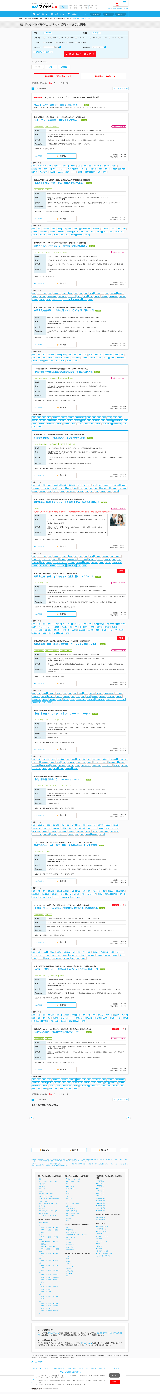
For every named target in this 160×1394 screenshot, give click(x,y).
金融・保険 (69, 1206)
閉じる (114, 1375)
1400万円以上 (101, 1208)
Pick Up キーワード (45, 1369)
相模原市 (56, 1249)
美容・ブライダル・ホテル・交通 (48, 1211)
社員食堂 (66, 357)
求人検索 (35, 1369)
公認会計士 (57, 166)
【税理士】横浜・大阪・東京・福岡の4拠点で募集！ (59, 183)
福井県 (56, 1260)
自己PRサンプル (101, 1231)
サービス (68, 1193)
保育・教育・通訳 (43, 1213)
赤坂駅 (60, 699)
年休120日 (91, 699)
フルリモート (36, 768)
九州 (63, 7)
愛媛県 (56, 1296)
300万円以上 (100, 1181)
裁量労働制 (61, 232)
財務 (76, 293)
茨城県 (42, 1237)
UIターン (55, 169)
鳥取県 (42, 1286)
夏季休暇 (34, 172)
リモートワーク (111, 699)
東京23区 (56, 1246)
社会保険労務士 (80, 417)
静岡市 (42, 1270)
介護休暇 (86, 1082)
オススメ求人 (96, 14)
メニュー (125, 5)
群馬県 (56, 1237)
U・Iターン (105, 228)
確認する (115, 1381)
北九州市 (50, 1310)
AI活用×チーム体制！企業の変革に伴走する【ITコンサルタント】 (58, 105)
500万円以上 (100, 1186)
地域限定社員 (77, 299)
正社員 (67, 172)
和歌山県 (56, 1277)
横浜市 (42, 1249)
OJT (106, 1082)
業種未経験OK (101, 1219)
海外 (96, 8)
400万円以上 (100, 1183)
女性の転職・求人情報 (103, 1256)
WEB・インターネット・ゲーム (47, 1216)
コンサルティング (71, 1208)
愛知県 (61, 633)
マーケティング (42, 166)
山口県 (49, 1289)
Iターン (63, 169)
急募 (107, 293)
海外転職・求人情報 (102, 1251)
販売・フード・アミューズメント (48, 1181)
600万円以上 (100, 1188)
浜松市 (49, 1270)
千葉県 (48, 1241)
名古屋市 (56, 1270)
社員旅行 (107, 627)
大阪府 (87, 235)
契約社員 (68, 1259)
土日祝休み (48, 630)
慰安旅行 (63, 1021)
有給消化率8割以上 (71, 1232)
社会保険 (60, 172)
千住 (39, 1079)
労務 (114, 417)
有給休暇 (52, 172)
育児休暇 (34, 235)
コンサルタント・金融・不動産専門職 (49, 1198)
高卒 (93, 172)
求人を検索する (42, 14)
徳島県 (42, 1296)
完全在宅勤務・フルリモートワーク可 (76, 1235)
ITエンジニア (42, 1191)
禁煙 (76, 169)
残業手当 (107, 169)
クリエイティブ (43, 1201)
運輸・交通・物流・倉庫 (72, 1213)
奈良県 (49, 1277)
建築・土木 (42, 1189)
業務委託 (68, 1261)
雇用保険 (115, 955)
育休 (87, 169)
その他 (67, 1220)
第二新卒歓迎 (69, 1230)
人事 (64, 228)
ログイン (117, 5)
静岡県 (116, 491)
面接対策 (99, 1246)
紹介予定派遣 (69, 1271)
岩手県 (49, 1227)
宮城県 (56, 1227)
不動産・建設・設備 (71, 1211)
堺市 (55, 1279)
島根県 (49, 1286)
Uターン (34, 955)
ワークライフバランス (60, 562)
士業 (50, 166)
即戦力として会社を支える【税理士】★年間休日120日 (61, 246)
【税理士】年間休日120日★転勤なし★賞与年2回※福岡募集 (63, 372)
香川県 (49, 1296)
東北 (75, 5)
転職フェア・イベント (79, 14)
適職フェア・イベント (103, 1236)
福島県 (56, 1230)
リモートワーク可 (71, 1237)
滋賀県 (42, 1274)
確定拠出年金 (58, 357)
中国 (81, 8)
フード (67, 1201)
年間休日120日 (119, 232)
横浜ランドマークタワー (87, 232)
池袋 (33, 1079)
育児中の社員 (107, 423)
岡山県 (56, 1286)
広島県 (42, 1289)
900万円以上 (100, 1195)
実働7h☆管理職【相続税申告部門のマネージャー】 (59, 1032)
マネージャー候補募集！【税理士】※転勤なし (57, 120)
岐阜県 (42, 1265)
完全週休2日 (47, 169)
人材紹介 (68, 1263)
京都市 (42, 1279)
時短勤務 (41, 423)
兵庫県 (42, 1277)
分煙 (82, 169)
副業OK (68, 1239)
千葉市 (42, 1246)
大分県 (49, 1306)
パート (74, 172)
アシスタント (36, 559)
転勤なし (114, 166)
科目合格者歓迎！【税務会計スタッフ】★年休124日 (59, 438)
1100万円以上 (101, 1200)
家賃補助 (64, 627)
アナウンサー (67, 624)
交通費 (116, 354)
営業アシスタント (116, 556)
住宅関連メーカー (71, 1186)
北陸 (96, 5)
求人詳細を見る (39, 156)
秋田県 (42, 1230)
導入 (44, 354)
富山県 (42, 1260)
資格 (98, 1243)
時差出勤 (116, 765)
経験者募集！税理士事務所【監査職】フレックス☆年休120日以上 (66, 644)
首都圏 (86, 5)
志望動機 (99, 1234)
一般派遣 (68, 1268)
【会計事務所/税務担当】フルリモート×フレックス (59, 779)
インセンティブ (81, 762)
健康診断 (115, 169)
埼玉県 (75, 768)
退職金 (100, 169)
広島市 (49, 1291)
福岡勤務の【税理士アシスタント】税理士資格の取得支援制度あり (66, 502)
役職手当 (93, 169)
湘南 (33, 1088)
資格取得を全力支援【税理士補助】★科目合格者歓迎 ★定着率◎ (65, 845)
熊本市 (56, 1310)
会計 (79, 166)
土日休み (71, 562)
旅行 (44, 624)
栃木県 (49, 1237)
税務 (84, 166)
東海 (70, 8)
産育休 (80, 172)
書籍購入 (102, 696)
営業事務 (105, 556)
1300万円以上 (101, 1205)
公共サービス (42, 1206)
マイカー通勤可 (70, 1247)
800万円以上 (100, 1193)
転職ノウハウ (59, 14)
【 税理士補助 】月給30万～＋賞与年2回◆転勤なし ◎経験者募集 (66, 908)
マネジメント (97, 166)
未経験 (112, 357)
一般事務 (97, 556)
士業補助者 (72, 166)
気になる (121, 14)
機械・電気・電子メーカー (73, 1181)
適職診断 (99, 1248)
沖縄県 (49, 1308)
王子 (33, 417)
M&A (49, 485)
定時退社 (62, 559)
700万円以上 (100, 1191)
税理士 (65, 166)
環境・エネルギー (71, 1216)
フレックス (119, 693)
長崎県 (56, 1303)
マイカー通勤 (108, 354)
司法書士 (64, 1079)
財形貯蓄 (122, 169)
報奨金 (92, 627)
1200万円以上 (101, 1203)
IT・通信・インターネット (73, 1179)
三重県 (42, 1267)
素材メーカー (69, 1184)
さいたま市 (49, 1246)
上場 (111, 232)
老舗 (41, 361)
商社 (67, 1191)
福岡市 (42, 1310)
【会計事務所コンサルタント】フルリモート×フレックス (62, 713)
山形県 (49, 1230)
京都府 (49, 1274)
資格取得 (70, 169)
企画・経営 (42, 1186)
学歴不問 (106, 166)
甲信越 (91, 5)
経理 (70, 293)
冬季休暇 (122, 894)
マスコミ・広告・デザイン (73, 1203)
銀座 (33, 166)
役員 (67, 1276)
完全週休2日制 (70, 1244)
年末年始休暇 (43, 172)
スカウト (108, 14)
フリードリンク (94, 1085)
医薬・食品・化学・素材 (45, 1196)
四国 (86, 8)
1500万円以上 (101, 1210)
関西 (75, 8)
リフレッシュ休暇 (37, 630)
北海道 (70, 5)
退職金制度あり (70, 1249)
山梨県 (49, 1253)
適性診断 (99, 1238)
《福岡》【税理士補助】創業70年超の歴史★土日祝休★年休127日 (66, 969)
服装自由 (34, 296)
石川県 (75, 361)
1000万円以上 (101, 1198)
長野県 (56, 1253)
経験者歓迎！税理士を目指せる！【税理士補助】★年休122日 (64, 576)
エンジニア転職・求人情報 (104, 1253)
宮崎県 (56, 1306)
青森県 (42, 1227)
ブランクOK (67, 299)
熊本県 (42, 1306)
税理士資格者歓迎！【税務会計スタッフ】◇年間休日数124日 (64, 310)
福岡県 (104, 172)
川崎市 (48, 1249)
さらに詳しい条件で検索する (44, 52)
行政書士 (70, 417)
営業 (39, 417)
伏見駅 (44, 633)
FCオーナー (69, 1273)
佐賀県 (49, 1303)
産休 (39, 357)
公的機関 (68, 1218)
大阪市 (49, 1279)
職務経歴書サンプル (102, 1226)
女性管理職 (96, 420)
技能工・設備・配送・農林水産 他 (48, 1203)
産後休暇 (109, 420)
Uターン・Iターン (102, 1241)
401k (93, 1082)
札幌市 (46, 1222)
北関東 (80, 5)
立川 (39, 1088)
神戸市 (42, 1282)
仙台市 (42, 1232)
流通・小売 (69, 1198)
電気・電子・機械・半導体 (46, 1193)
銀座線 (49, 235)
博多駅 (76, 232)
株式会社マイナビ (53, 1333)
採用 (90, 166)
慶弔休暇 (87, 172)
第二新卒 (42, 296)
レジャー (68, 1196)
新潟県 (42, 1253)
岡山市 (42, 1291)
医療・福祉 (42, 1184)
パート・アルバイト (71, 1266)
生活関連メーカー (71, 1189)
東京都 (73, 235)
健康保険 (107, 955)
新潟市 (42, 1256)
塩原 (33, 891)
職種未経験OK (101, 1217)
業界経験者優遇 (36, 169)
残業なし (47, 958)
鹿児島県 (43, 1308)
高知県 (42, 1298)
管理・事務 (42, 1208)
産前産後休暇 (118, 420)
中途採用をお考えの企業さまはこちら (118, 8)
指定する (48, 33)
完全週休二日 (45, 894)
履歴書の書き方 (101, 1229)
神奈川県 (79, 235)
